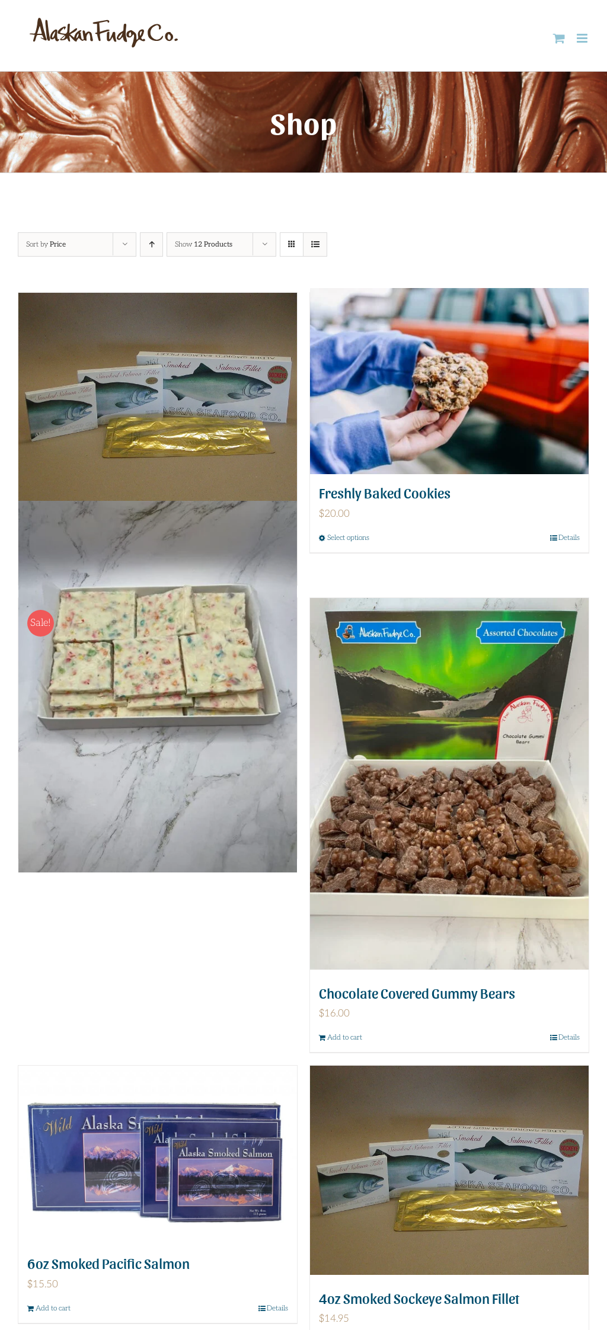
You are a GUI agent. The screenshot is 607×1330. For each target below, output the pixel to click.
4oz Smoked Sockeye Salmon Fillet (419, 1298)
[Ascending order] (151, 244)
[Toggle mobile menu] (583, 38)
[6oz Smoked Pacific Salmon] (157, 1153)
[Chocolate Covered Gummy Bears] (449, 784)
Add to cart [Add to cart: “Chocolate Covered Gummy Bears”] (344, 1037)
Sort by (46, 244)
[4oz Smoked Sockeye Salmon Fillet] (449, 1170)
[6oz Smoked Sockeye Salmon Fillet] (157, 397)
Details (569, 1037)
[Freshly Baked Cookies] (449, 381)
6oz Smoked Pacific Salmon (108, 1263)
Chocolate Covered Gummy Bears (417, 992)
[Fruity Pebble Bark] (157, 686)
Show (203, 244)
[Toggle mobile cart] (559, 38)
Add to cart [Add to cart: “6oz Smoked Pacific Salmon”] (53, 1308)
